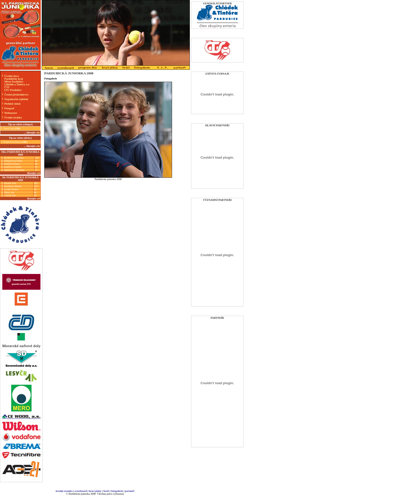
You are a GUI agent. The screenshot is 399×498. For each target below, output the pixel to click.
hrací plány (95, 491)
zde (38, 173)
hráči (106, 491)
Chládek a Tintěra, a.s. (17, 84)
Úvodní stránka (13, 117)
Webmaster (10, 113)
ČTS (6, 87)
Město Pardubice (13, 81)
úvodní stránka (64, 491)
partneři (129, 491)
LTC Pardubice (13, 90)
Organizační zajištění (16, 99)
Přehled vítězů (12, 103)
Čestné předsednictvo (16, 94)
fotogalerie (117, 491)
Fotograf (9, 108)
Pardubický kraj (13, 78)
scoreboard (80, 491)
